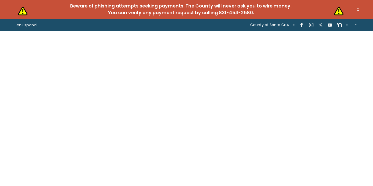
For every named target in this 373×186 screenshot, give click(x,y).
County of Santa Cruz (270, 24)
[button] (358, 9)
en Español (27, 25)
